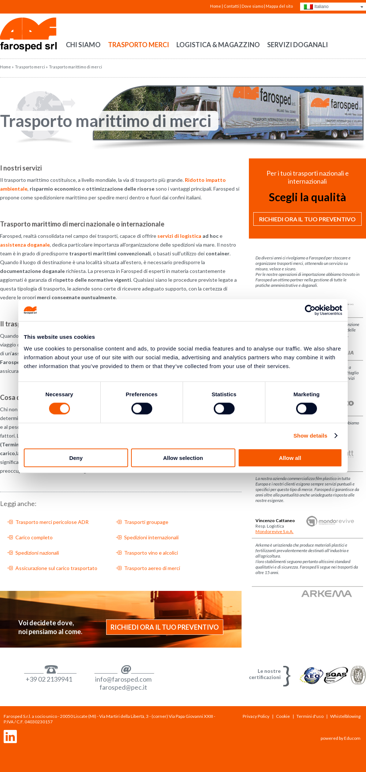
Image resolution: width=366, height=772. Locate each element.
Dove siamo (252, 6)
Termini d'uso (310, 716)
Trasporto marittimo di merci (105, 121)
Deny (76, 457)
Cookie (283, 716)
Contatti (231, 6)
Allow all (290, 457)
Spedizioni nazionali (37, 553)
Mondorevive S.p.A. (274, 531)
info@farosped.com (123, 679)
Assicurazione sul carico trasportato (56, 568)
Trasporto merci (138, 45)
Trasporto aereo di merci (152, 568)
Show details (311, 435)
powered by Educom (341, 738)
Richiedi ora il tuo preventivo (165, 627)
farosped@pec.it (123, 687)
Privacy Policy (256, 716)
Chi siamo (83, 45)
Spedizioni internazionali (151, 537)
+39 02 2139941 (49, 679)
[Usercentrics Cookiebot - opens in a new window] (310, 310)
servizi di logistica (179, 236)
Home (215, 6)
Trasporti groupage (146, 522)
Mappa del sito (279, 6)
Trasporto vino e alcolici (151, 553)
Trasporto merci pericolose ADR (52, 522)
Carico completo (34, 537)
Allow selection (183, 457)
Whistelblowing (345, 716)
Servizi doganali (297, 45)
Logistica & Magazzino (218, 45)
